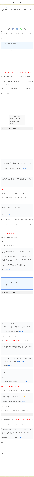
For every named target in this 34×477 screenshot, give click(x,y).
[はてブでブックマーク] (17, 29)
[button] (25, 29)
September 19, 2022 (25, 401)
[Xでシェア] (9, 29)
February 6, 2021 (22, 437)
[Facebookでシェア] (13, 29)
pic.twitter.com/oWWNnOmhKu (21, 361)
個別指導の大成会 (7, 269)
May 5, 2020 (10, 365)
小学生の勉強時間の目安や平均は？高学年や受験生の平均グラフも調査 (12, 446)
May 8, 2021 (17, 353)
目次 (16, 116)
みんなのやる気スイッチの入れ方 (15, 121)
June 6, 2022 (21, 331)
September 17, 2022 (23, 168)
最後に (12, 123)
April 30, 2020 (25, 381)
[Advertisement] (17, 105)
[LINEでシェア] (21, 29)
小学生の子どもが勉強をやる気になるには (16, 119)
